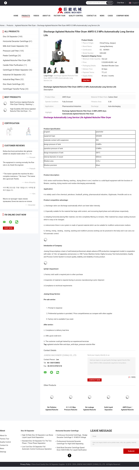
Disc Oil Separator (10, 36)
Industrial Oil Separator (12, 75)
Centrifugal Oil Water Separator (15, 70)
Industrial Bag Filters (11, 79)
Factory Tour (59, 16)
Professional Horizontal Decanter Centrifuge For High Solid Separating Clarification (70, 442)
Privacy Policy (25, 464)
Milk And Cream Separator (13, 46)
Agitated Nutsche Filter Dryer (25, 25)
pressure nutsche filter (87, 344)
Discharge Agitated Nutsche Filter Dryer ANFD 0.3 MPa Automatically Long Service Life (61, 78)
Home (16, 16)
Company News (122, 16)
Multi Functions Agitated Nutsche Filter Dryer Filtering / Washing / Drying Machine (22, 104)
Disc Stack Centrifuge (12, 84)
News (102, 16)
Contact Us (91, 16)
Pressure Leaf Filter (11, 51)
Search (109, 3)
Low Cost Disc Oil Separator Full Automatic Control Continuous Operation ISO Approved (37, 448)
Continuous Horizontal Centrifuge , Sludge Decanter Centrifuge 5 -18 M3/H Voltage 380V (72, 436)
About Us (46, 16)
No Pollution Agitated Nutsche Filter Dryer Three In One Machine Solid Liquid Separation (52, 408)
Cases (110, 16)
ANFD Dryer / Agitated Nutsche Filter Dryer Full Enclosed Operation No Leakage (127, 408)
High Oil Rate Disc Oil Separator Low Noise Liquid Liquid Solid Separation (37, 436)
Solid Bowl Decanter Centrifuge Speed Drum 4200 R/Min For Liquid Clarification (72, 449)
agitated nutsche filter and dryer (58, 344)
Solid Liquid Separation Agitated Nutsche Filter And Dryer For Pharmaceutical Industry (108, 408)
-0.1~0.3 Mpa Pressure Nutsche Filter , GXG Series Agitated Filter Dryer (70, 408)
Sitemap (3, 452)
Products (26, 16)
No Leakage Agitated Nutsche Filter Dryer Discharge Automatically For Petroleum (89, 408)
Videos (36, 16)
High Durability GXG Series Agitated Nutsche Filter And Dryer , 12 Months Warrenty (23, 111)
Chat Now (120, 3)
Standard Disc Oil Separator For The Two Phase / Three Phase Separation (37, 442)
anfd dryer (74, 344)
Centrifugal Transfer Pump (14, 89)
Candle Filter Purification (13, 65)
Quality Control (76, 16)
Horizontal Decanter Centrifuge (15, 41)
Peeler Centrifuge (10, 55)
